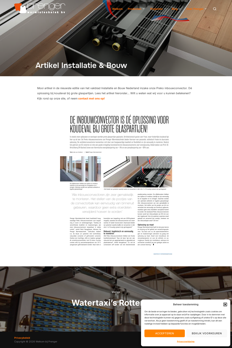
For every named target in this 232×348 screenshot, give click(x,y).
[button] (225, 304)
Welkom (117, 9)
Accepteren (164, 333)
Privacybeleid (22, 337)
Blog (176, 9)
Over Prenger (196, 9)
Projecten (158, 9)
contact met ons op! (91, 98)
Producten (136, 9)
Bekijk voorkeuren (207, 333)
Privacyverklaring (185, 341)
